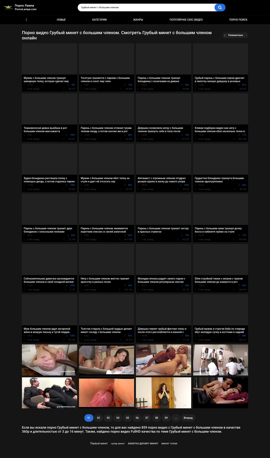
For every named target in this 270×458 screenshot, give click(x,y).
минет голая (169, 443)
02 (98, 417)
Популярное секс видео (186, 19)
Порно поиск (238, 19)
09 (166, 417)
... (176, 417)
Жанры (138, 19)
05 (127, 417)
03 (108, 417)
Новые (61, 19)
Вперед (188, 417)
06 (137, 417)
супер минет (118, 443)
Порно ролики (26, 19)
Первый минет (99, 443)
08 (156, 417)
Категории (99, 19)
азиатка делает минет (143, 443)
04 (117, 417)
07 (146, 417)
